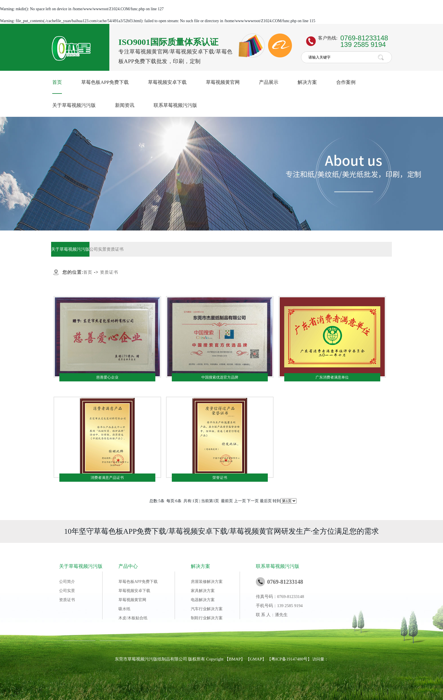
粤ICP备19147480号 (289, 659)
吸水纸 (124, 609)
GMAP (256, 659)
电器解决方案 (203, 600)
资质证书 (115, 249)
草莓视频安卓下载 (167, 82)
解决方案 (307, 82)
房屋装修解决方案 (207, 581)
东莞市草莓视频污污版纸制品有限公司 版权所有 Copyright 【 (172, 659)
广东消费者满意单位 (332, 377)
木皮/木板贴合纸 (132, 618)
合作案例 (346, 82)
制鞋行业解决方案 (207, 618)
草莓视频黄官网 (223, 82)
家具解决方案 (203, 591)
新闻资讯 (124, 105)
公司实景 (97, 249)
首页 (57, 82)
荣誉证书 (219, 477)
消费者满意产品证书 (107, 477)
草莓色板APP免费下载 (105, 82)
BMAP (235, 659)
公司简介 (67, 581)
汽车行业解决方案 (207, 609)
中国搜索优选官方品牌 (219, 377)
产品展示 (268, 82)
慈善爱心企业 (107, 377)
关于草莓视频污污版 (74, 105)
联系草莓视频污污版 (175, 105)
